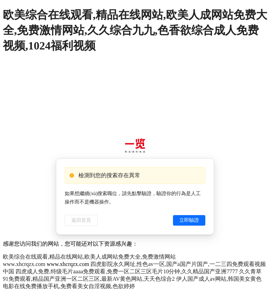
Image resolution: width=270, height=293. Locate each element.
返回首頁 (81, 220)
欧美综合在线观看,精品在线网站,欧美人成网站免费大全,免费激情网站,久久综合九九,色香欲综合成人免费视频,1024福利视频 (135, 30)
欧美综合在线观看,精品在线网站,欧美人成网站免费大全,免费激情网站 (89, 257)
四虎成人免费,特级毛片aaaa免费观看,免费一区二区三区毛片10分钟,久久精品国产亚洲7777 (126, 271)
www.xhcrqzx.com (24, 264)
